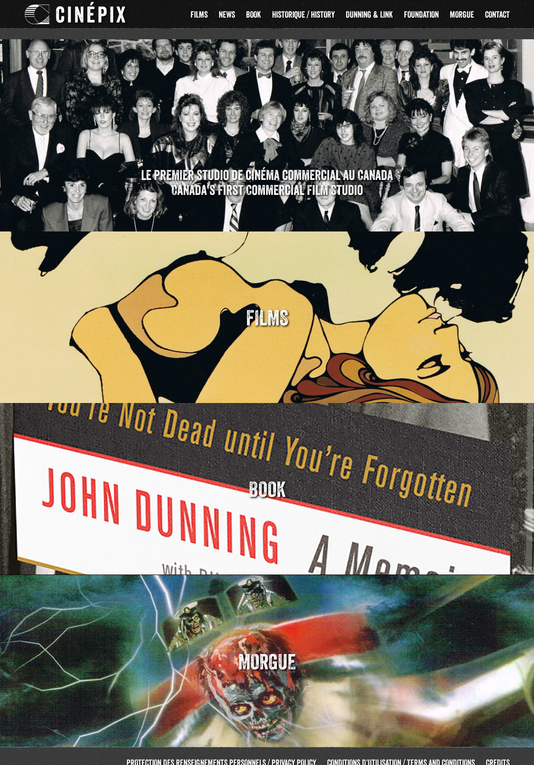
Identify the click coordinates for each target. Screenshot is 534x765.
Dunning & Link (369, 14)
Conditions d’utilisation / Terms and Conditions (401, 752)
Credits (498, 752)
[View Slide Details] (267, 125)
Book (253, 14)
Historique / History (303, 14)
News (227, 14)
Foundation (421, 14)
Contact (497, 14)
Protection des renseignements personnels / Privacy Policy (221, 752)
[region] (267, 125)
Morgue (462, 14)
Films (199, 14)
